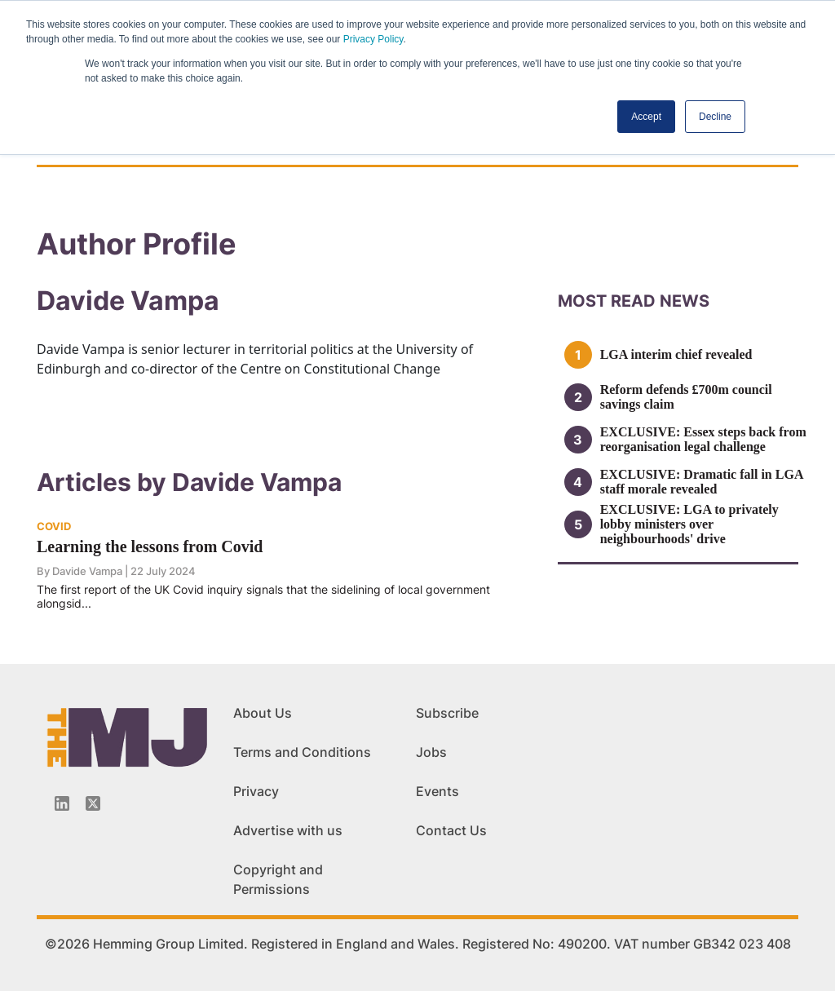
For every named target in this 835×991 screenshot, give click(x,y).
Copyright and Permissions (278, 879)
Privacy (256, 791)
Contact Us (451, 830)
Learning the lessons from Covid (150, 546)
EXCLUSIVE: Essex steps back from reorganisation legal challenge (703, 439)
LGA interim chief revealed (676, 354)
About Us (262, 713)
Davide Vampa (87, 570)
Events (437, 791)
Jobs (431, 752)
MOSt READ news (633, 301)
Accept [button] (646, 116)
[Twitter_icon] (93, 803)
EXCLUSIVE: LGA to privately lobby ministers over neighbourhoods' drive (689, 524)
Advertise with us (287, 830)
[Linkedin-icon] (62, 803)
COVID (54, 526)
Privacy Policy (373, 39)
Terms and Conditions (302, 752)
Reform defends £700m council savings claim (686, 397)
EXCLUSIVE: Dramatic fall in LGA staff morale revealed (701, 481)
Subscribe (447, 713)
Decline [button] (715, 116)
